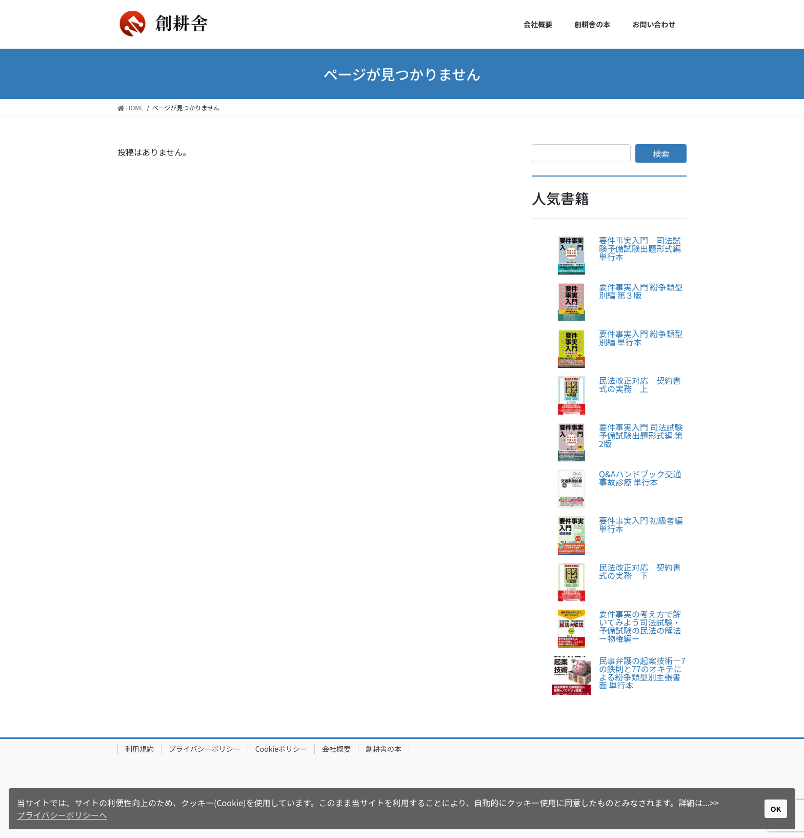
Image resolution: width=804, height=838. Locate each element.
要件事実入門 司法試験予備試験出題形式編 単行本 (640, 248)
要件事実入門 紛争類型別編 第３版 (641, 291)
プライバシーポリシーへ (62, 815)
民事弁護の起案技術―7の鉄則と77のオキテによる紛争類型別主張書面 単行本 (642, 672)
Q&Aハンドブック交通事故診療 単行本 (640, 477)
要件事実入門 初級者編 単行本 (641, 524)
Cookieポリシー (281, 749)
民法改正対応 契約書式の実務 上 (640, 384)
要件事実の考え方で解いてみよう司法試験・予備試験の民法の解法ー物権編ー (640, 626)
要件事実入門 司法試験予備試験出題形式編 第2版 (641, 435)
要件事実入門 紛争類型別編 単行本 (641, 337)
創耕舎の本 (383, 749)
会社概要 (336, 749)
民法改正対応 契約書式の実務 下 (640, 571)
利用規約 (139, 749)
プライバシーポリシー (204, 749)
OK (776, 808)
